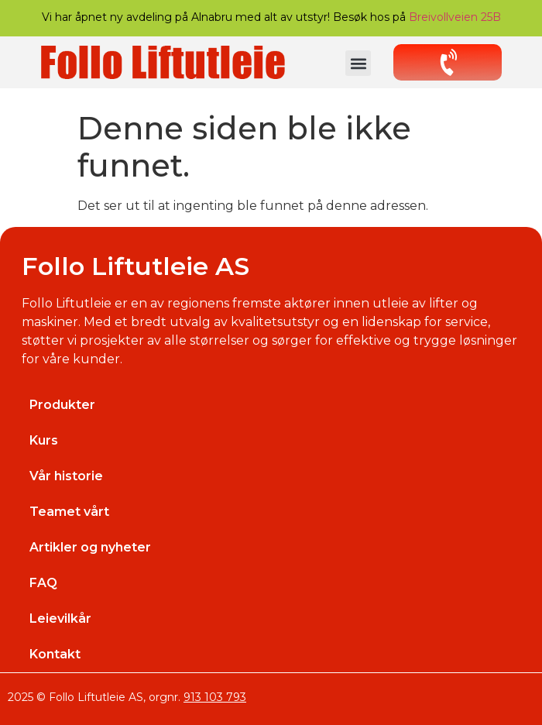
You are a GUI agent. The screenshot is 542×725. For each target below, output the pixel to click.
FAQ (43, 583)
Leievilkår (60, 618)
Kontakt (55, 654)
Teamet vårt (69, 511)
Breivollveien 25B (455, 17)
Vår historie (66, 476)
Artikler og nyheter (90, 547)
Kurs (43, 440)
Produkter (62, 404)
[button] (358, 63)
